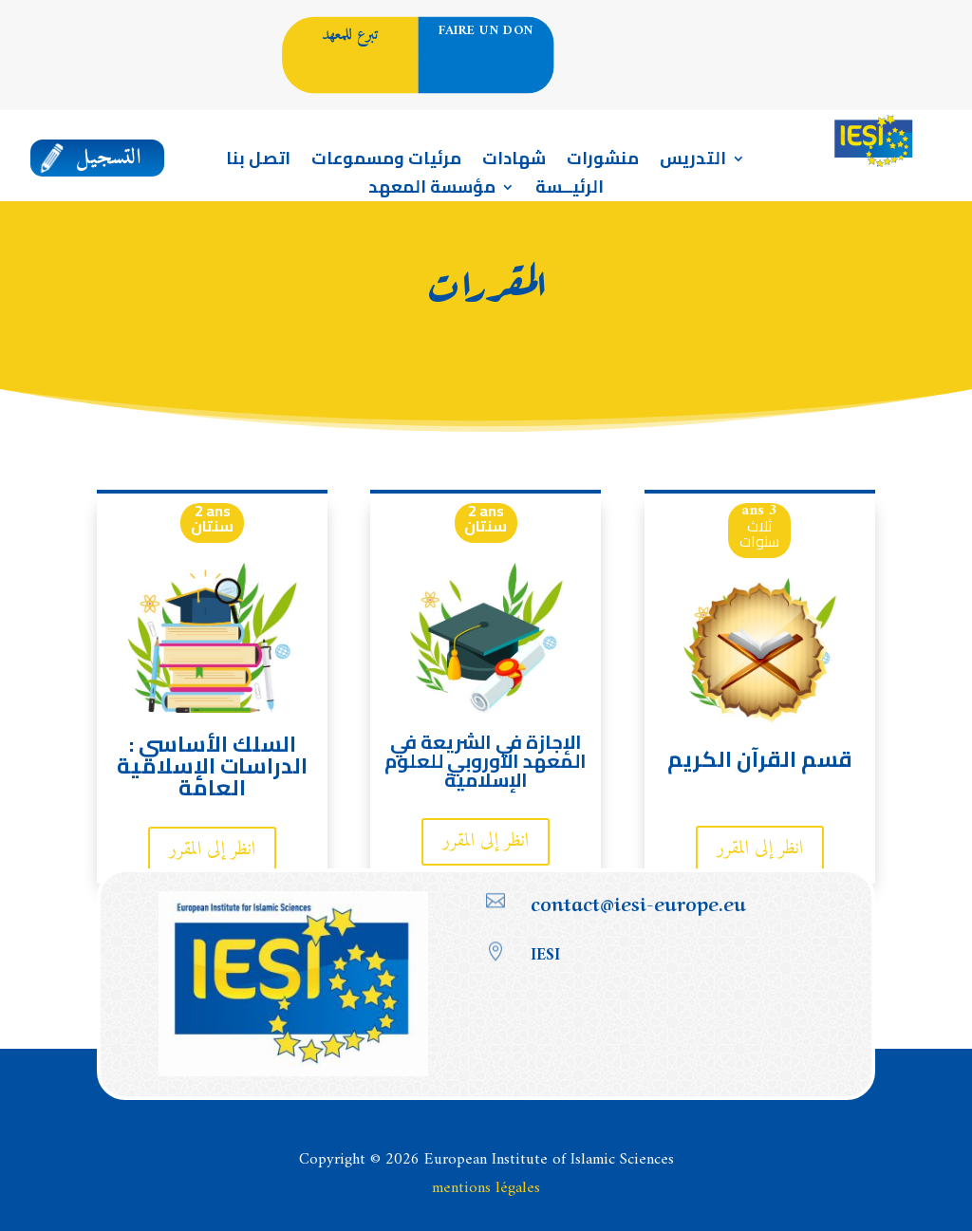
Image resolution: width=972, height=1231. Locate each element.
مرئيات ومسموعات (386, 162)
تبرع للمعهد (350, 34)
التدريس (693, 162)
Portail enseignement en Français (765, 72)
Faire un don (486, 32)
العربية (758, 33)
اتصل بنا (258, 162)
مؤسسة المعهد (431, 190)
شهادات (514, 162)
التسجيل (109, 158)
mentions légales (486, 1188)
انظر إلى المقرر (212, 850)
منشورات (603, 162)
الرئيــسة (569, 190)
